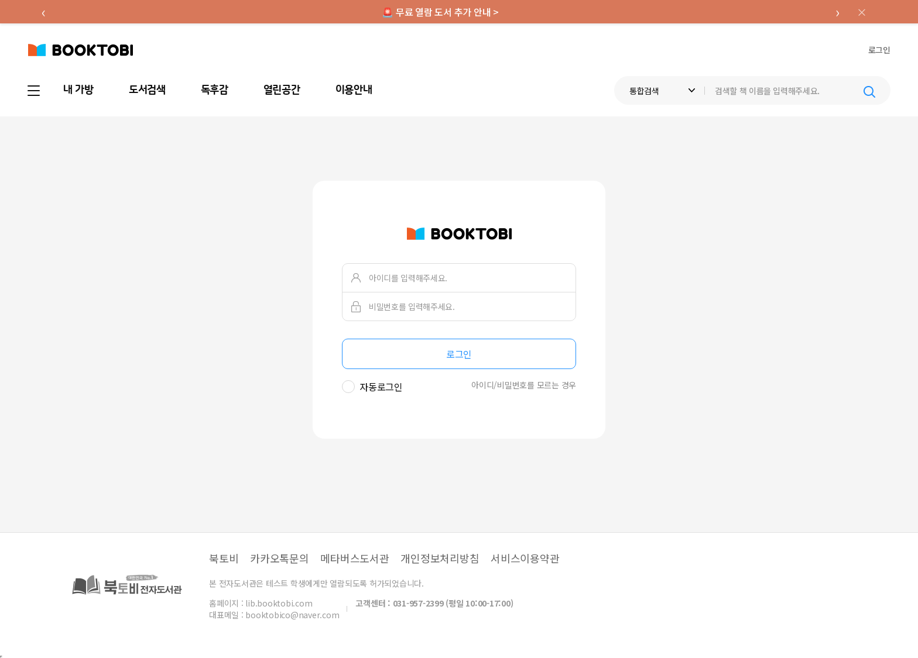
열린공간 (281, 90)
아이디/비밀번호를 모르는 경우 (523, 385)
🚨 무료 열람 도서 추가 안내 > (440, 12)
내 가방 (78, 90)
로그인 (879, 50)
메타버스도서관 (354, 558)
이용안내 (353, 90)
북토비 (223, 558)
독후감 (214, 90)
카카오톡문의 (279, 558)
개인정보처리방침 (439, 558)
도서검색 (147, 90)
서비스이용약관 (525, 558)
